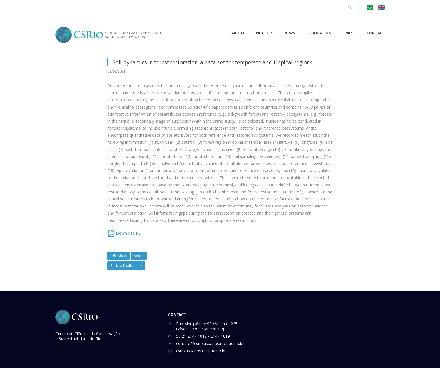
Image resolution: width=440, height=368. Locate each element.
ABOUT (238, 33)
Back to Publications (126, 265)
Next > (139, 255)
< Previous (118, 255)
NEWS (289, 33)
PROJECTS (264, 33)
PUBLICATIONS (320, 33)
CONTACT (376, 33)
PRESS (350, 33)
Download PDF (130, 233)
